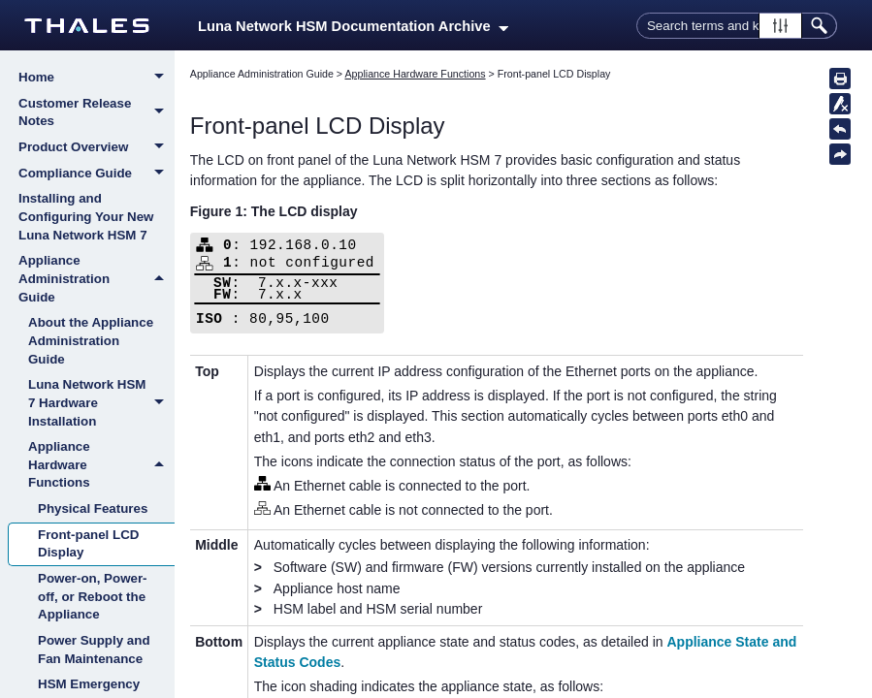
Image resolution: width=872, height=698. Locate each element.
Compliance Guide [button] (96, 174)
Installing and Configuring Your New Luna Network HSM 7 (85, 216)
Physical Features (92, 508)
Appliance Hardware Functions (101, 465)
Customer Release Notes (96, 113)
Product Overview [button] (96, 148)
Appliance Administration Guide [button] (96, 279)
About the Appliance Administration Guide (90, 340)
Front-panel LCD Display (88, 543)
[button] (780, 26)
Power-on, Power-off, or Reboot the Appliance (92, 596)
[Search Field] (736, 26)
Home (96, 78)
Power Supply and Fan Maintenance (94, 649)
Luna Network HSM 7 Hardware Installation (101, 403)
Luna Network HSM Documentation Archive (353, 26)
